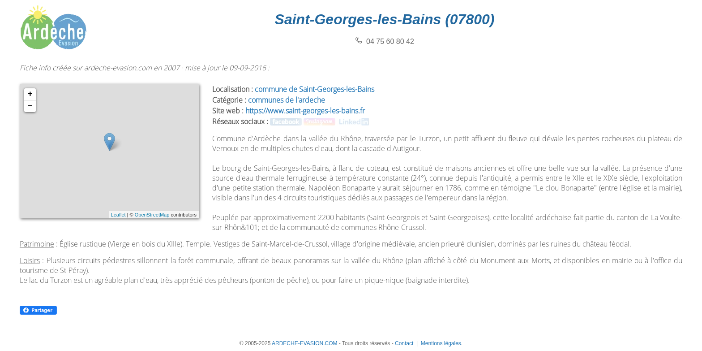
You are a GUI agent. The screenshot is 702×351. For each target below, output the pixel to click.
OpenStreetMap (152, 214)
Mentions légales (441, 343)
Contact (404, 343)
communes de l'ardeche (286, 100)
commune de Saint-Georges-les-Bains (314, 89)
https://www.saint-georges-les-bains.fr (305, 111)
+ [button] (30, 94)
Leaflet (118, 214)
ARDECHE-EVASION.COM (304, 343)
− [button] (30, 106)
